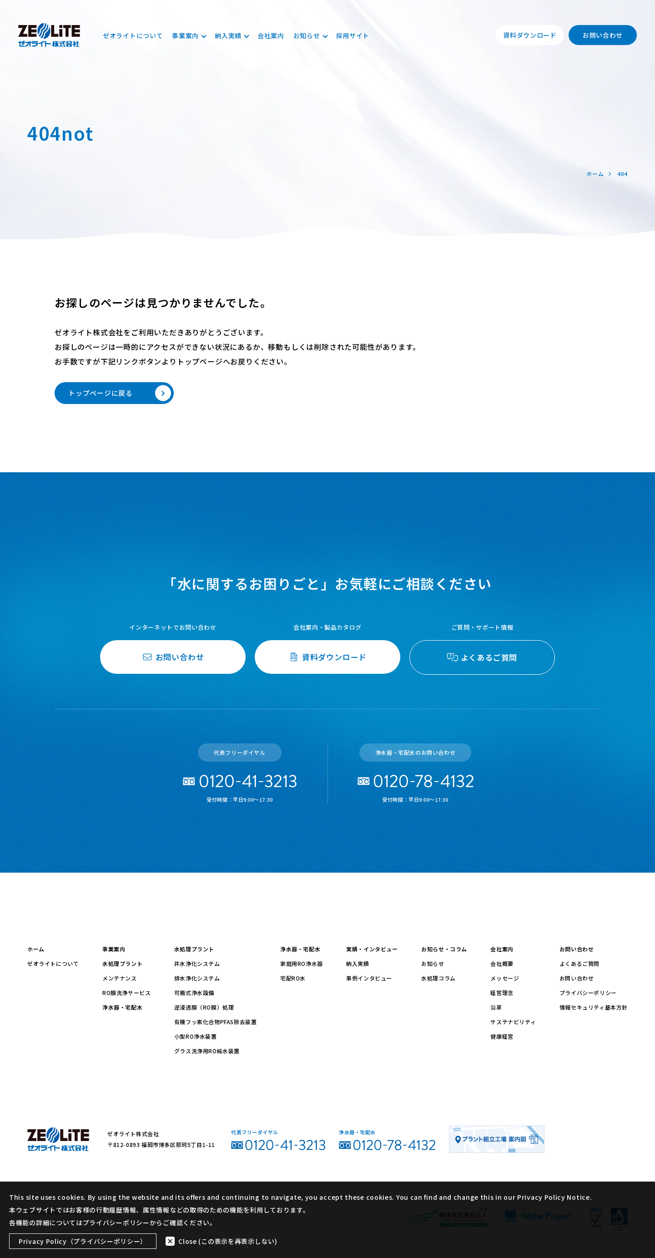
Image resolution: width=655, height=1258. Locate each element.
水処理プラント (122, 963)
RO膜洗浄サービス (126, 992)
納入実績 (231, 35)
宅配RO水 (293, 978)
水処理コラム (438, 978)
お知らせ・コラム (444, 949)
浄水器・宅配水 (122, 1007)
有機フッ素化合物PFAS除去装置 (215, 1022)
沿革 (496, 1007)
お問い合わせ (603, 35)
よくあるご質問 (579, 963)
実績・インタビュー (372, 949)
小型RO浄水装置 (195, 1036)
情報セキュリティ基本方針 (593, 1007)
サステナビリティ (513, 1022)
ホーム (36, 949)
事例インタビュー (369, 978)
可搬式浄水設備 (194, 992)
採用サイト (353, 35)
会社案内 (270, 35)
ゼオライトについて (133, 35)
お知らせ (310, 35)
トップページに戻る (119, 393)
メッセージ (504, 978)
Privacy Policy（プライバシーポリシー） (83, 1241)
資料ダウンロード (530, 35)
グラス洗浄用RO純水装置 (207, 1051)
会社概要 (501, 963)
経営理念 (501, 992)
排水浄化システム (197, 978)
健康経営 (501, 1036)
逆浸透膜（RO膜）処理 (204, 1007)
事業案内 (189, 35)
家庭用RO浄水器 (301, 963)
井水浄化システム (197, 963)
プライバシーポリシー (588, 992)
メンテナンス (119, 978)
